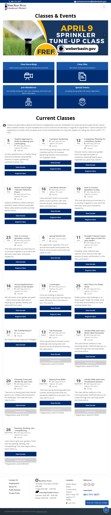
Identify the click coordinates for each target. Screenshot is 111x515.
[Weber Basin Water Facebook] (85, 484)
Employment (14, 483)
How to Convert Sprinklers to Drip (92, 188)
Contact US (13, 480)
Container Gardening (58, 139)
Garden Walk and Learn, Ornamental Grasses (94, 380)
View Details (20, 167)
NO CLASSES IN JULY (23, 331)
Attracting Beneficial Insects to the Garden (23, 285)
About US (13, 486)
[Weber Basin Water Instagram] (92, 484)
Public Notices (14, 490)
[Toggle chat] (106, 510)
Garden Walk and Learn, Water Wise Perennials (94, 332)
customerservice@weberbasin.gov (91, 1)
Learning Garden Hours (47, 492)
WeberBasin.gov (41, 512)
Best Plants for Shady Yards (93, 285)
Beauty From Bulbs (57, 379)
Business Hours (43, 481)
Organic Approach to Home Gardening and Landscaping (23, 141)
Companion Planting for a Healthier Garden (94, 140)
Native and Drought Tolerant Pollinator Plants (23, 189)
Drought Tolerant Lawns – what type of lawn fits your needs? (95, 238)
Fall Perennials (55, 331)
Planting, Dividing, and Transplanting (24, 429)
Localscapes (54, 284)
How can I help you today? (97, 502)
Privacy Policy (14, 493)
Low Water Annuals (57, 187)
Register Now (20, 173)
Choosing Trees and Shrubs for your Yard (23, 380)
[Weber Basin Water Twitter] (89, 484)
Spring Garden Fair (57, 236)
